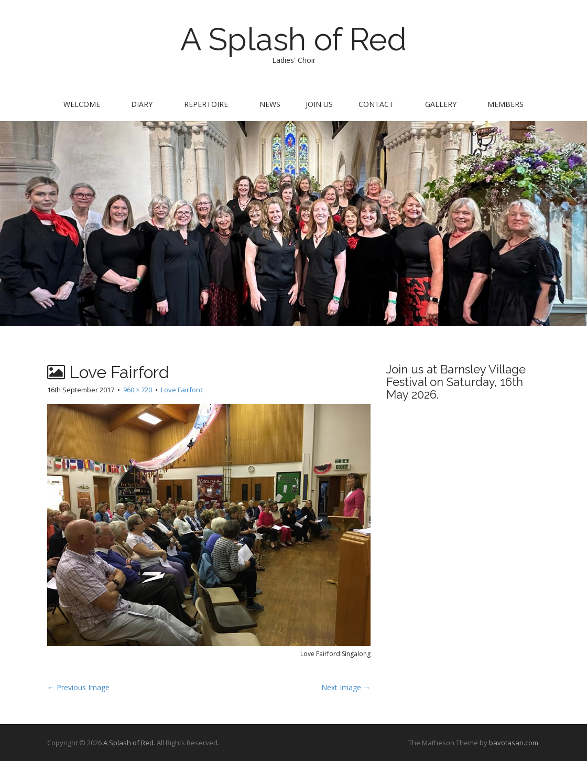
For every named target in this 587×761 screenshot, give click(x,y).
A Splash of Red (293, 39)
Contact (376, 104)
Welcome (81, 104)
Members (505, 104)
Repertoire (206, 104)
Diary (142, 104)
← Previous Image (78, 687)
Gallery (440, 104)
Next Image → (346, 687)
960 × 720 (137, 389)
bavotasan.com (513, 742)
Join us (319, 104)
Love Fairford (182, 389)
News (269, 104)
